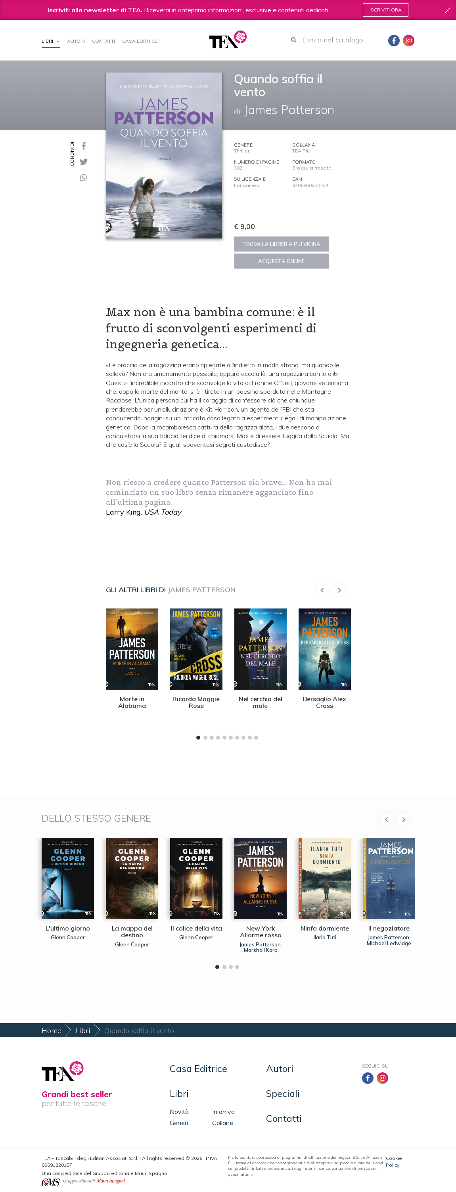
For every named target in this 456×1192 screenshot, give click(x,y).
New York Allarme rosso (261, 931)
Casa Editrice (139, 41)
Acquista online (281, 261)
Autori (76, 41)
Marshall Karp (261, 950)
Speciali (283, 1093)
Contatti (103, 41)
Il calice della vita (196, 928)
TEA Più (301, 151)
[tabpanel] (132, 672)
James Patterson (202, 589)
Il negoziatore (389, 928)
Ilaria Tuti (325, 937)
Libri (51, 41)
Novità (179, 1112)
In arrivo (223, 1112)
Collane (222, 1123)
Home (51, 1030)
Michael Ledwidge (389, 943)
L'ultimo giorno (68, 928)
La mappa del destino (132, 931)
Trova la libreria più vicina (281, 244)
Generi (179, 1123)
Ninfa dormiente (325, 928)
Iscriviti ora (386, 10)
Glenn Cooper (68, 937)
